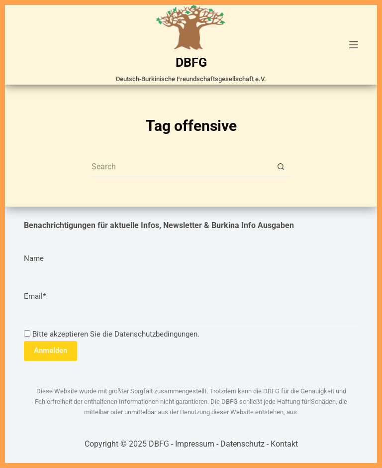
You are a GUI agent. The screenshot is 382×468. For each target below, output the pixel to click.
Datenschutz (242, 444)
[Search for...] (181, 167)
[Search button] (280, 167)
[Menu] (353, 44)
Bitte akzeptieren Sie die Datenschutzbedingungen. (111, 334)
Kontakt (284, 444)
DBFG (191, 62)
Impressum (194, 444)
